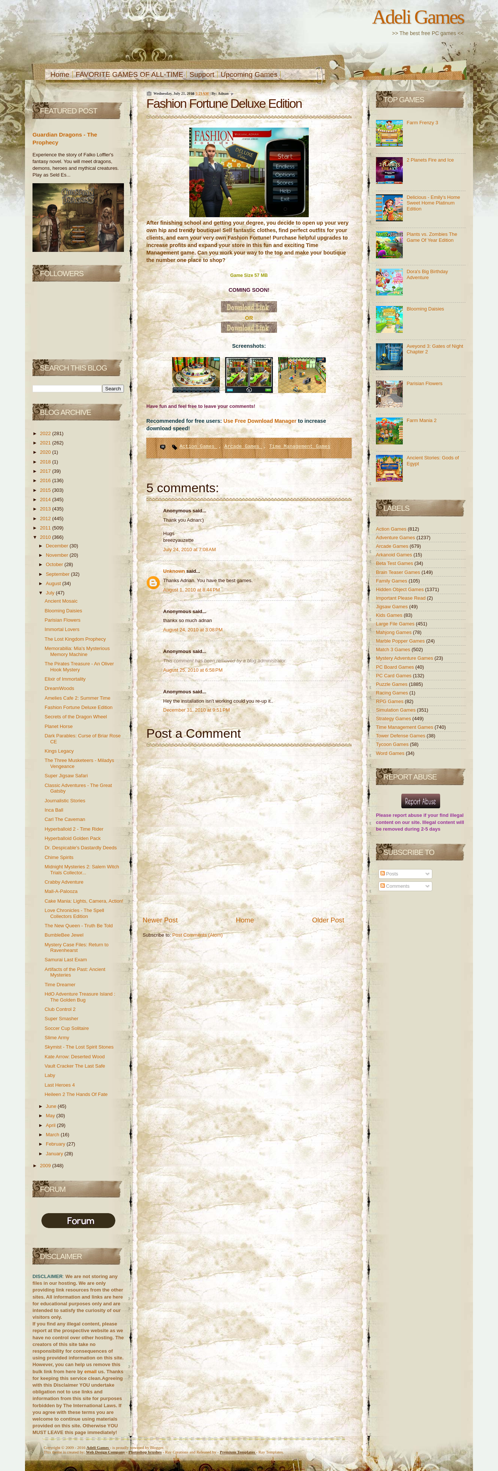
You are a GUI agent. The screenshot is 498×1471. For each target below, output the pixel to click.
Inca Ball (53, 810)
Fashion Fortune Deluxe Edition (78, 707)
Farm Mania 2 (421, 420)
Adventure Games (396, 537)
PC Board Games (395, 667)
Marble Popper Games (401, 641)
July (51, 593)
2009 (46, 1165)
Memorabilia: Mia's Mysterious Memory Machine (76, 651)
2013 (46, 509)
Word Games (391, 753)
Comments (395, 886)
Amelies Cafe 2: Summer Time (77, 698)
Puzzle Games (392, 684)
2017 (46, 471)
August (54, 583)
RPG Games (390, 701)
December (58, 546)
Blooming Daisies (63, 610)
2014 (46, 499)
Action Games (198, 446)
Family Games (392, 581)
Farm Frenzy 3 (422, 122)
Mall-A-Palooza (60, 891)
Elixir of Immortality (64, 679)
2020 (46, 452)
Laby (49, 1075)
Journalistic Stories (64, 800)
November (58, 555)
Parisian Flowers (62, 620)
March (53, 1134)
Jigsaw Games (392, 606)
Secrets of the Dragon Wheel (75, 716)
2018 (46, 462)
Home (59, 74)
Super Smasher (61, 1018)
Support (202, 74)
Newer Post (160, 920)
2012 (46, 518)
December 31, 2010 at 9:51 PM (196, 710)
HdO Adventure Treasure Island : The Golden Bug (79, 997)
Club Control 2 (59, 1009)
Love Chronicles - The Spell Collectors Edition (74, 913)
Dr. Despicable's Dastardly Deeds (80, 847)
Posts (389, 874)
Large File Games (396, 624)
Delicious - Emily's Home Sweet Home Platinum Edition (433, 203)
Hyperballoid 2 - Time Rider (73, 829)
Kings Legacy (59, 751)
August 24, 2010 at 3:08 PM (192, 630)
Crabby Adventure (63, 882)
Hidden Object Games (400, 589)
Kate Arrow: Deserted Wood (74, 1056)
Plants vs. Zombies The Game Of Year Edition (432, 237)
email (90, 1371)
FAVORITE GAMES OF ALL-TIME (129, 74)
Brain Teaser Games (398, 572)
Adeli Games (418, 17)
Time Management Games (299, 446)
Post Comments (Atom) (197, 935)
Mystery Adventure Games (405, 658)
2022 (46, 433)
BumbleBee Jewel (63, 935)
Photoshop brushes (145, 1452)
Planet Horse (58, 726)
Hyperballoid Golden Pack (72, 838)
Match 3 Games (393, 649)
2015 (46, 490)
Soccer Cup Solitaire (66, 1028)
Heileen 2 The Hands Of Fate (76, 1094)
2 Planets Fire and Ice (430, 160)
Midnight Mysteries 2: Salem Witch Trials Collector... (81, 869)
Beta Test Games (395, 563)
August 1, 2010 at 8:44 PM (191, 590)
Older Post (328, 920)
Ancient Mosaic (60, 601)
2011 (46, 528)
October (55, 564)
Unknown (174, 571)
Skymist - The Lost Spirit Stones (78, 1047)
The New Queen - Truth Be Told (78, 925)
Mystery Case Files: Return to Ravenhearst (76, 947)
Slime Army (56, 1037)
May (51, 1115)
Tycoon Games (393, 744)
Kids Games (390, 615)
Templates (238, 1452)
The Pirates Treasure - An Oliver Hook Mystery (79, 666)
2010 (46, 537)
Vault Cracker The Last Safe (74, 1066)
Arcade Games (243, 446)
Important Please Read (401, 598)
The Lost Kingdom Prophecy (75, 639)
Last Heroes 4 (59, 1085)
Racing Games (393, 693)
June (52, 1106)
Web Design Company (105, 1452)
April (51, 1125)
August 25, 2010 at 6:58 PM (192, 670)
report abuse (407, 815)
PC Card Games (394, 675)
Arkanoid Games (394, 555)
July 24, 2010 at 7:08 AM (189, 549)
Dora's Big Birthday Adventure (427, 274)
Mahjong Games (394, 632)
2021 (46, 443)
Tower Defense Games (401, 735)
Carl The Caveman (64, 819)
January (55, 1153)
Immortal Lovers (61, 629)
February (56, 1144)
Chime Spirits (58, 857)
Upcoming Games (249, 74)
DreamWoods (59, 688)
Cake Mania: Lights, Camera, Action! (83, 901)
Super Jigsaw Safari (66, 775)
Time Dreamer (59, 984)
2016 (46, 480)
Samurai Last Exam (65, 959)
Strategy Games (394, 718)
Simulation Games (396, 710)
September (58, 574)
